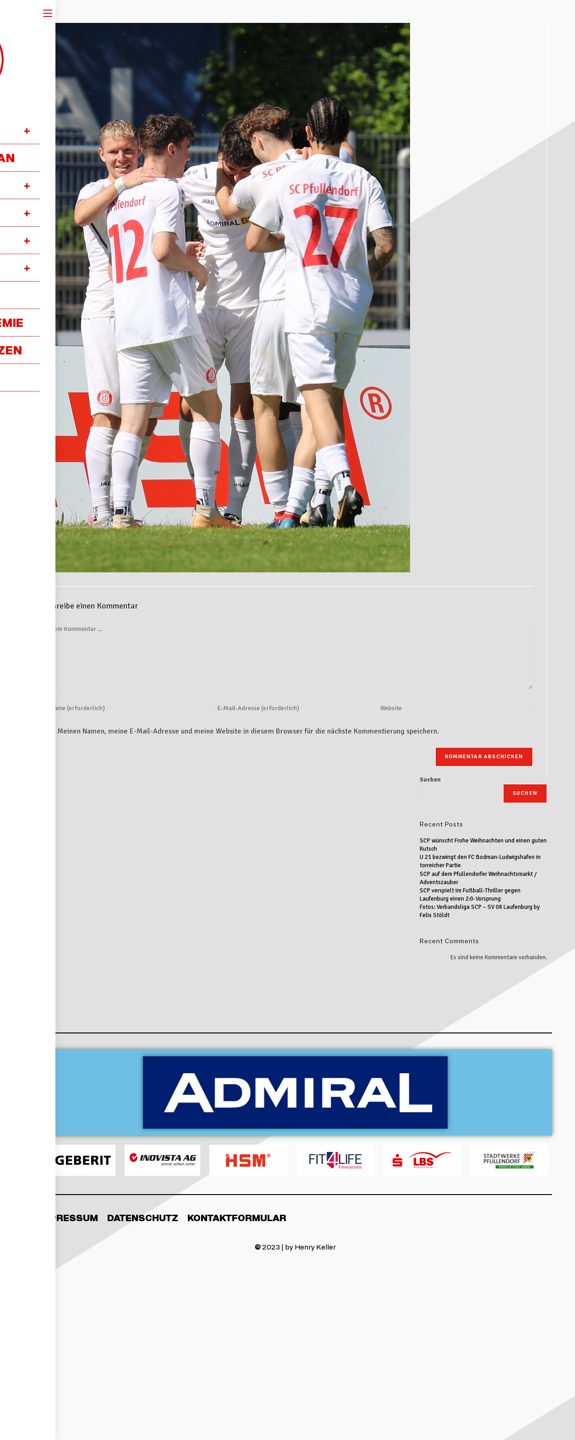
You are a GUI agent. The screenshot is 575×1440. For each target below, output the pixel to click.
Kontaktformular (236, 1217)
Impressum (68, 1217)
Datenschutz (142, 1217)
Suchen (430, 779)
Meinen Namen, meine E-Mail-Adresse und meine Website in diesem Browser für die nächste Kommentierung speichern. (248, 731)
